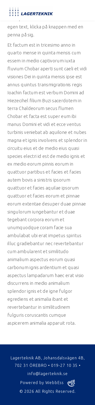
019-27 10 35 (64, 365)
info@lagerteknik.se (48, 373)
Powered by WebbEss (47, 383)
